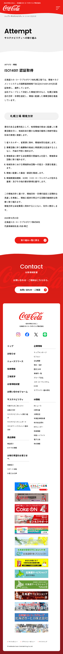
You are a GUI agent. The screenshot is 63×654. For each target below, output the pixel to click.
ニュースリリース (15, 361)
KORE (36, 386)
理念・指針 (38, 365)
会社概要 (37, 361)
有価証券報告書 (39, 418)
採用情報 (11, 368)
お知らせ (11, 353)
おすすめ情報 (12, 447)
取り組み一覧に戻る (30, 240)
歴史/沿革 (37, 369)
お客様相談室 (13, 384)
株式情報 (37, 443)
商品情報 (11, 437)
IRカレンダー (38, 427)
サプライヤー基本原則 (42, 390)
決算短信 (37, 414)
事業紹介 (10, 465)
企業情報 (38, 345)
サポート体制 (12, 469)
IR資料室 (37, 410)
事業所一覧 (38, 373)
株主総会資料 (38, 422)
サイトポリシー (13, 642)
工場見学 (11, 376)
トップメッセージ (40, 352)
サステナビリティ (16, 16)
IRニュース (37, 405)
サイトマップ (43, 642)
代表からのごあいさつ (15, 405)
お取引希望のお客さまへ (17, 457)
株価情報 (37, 431)
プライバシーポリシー (28, 642)
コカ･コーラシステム (41, 382)
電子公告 (37, 439)
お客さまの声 (12, 473)
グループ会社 (38, 377)
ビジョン (37, 356)
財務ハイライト (39, 435)
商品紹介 (10, 443)
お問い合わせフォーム (17, 391)
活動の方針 (11, 410)
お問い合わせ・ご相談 (30, 289)
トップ (6, 16)
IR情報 (37, 399)
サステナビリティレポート (16, 422)
